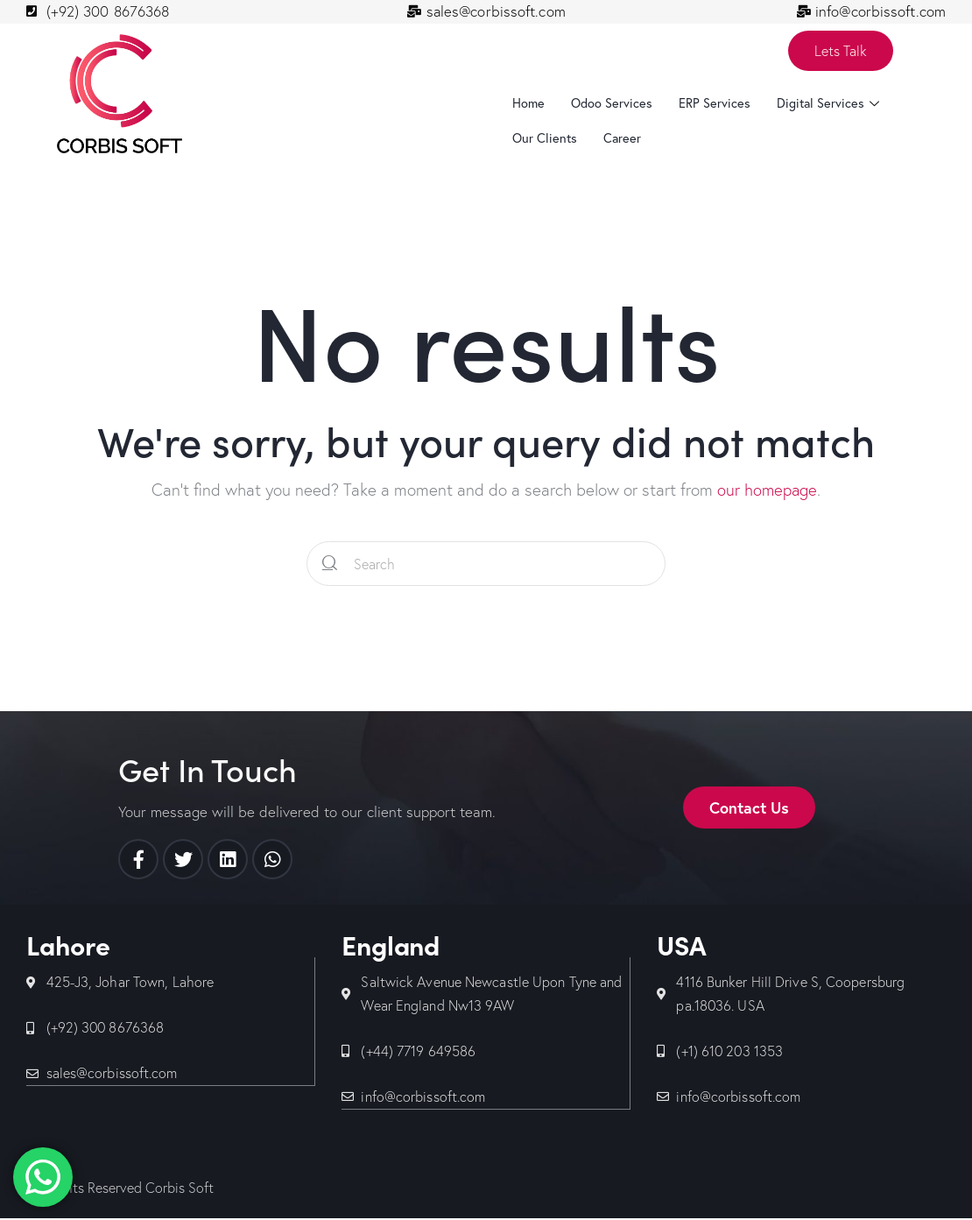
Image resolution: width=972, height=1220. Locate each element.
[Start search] (329, 564)
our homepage (767, 490)
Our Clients (545, 139)
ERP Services (717, 104)
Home (529, 104)
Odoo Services (613, 104)
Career (624, 139)
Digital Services (831, 104)
